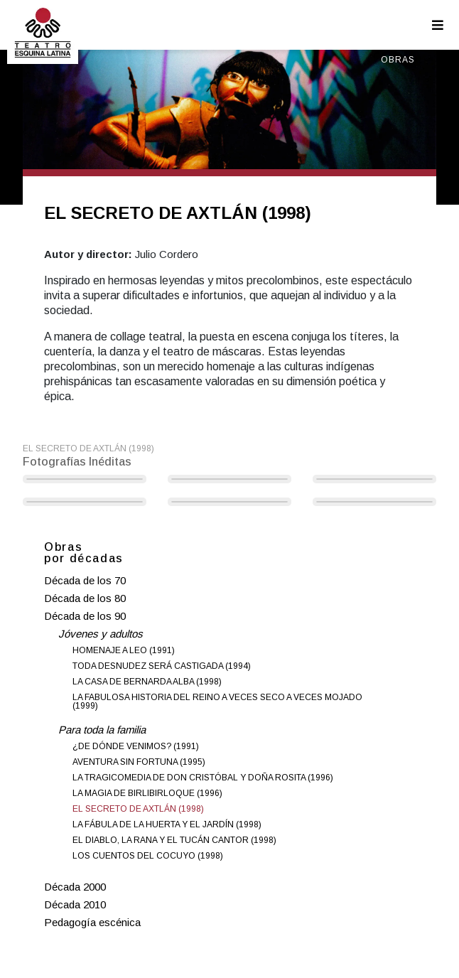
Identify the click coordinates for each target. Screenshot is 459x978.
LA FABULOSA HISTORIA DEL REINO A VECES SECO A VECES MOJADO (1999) (217, 701)
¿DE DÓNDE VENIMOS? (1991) (135, 746)
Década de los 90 (85, 616)
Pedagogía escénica (92, 922)
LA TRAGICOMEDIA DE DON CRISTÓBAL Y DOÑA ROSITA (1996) (202, 777)
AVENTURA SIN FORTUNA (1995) (138, 762)
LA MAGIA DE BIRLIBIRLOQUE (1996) (147, 793)
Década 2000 (75, 886)
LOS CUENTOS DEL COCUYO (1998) (147, 855)
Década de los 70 (85, 580)
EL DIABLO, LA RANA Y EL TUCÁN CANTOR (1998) (174, 840)
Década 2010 (75, 904)
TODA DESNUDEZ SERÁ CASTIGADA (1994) (161, 666)
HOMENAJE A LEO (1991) (123, 650)
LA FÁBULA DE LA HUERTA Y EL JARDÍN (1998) (166, 824)
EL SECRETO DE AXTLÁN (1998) (138, 809)
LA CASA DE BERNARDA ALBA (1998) (147, 681)
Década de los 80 (85, 598)
